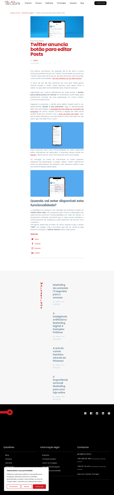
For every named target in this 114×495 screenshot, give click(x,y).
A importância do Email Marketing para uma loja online (60, 384)
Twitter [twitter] (34, 239)
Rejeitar (26, 486)
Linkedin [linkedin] (35, 252)
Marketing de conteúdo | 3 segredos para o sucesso (60, 291)
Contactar (100, 3)
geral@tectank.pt (84, 454)
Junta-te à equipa (49, 463)
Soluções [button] (73, 3)
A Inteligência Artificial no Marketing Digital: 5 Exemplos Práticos (60, 323)
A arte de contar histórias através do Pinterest (59, 355)
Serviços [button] (38, 3)
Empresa (28, 3)
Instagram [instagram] (35, 248)
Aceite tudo (39, 486)
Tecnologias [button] (61, 3)
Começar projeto (49, 459)
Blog (82, 3)
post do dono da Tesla (69, 114)
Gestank (8, 463)
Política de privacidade (51, 470)
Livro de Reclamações (51, 467)
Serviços (8, 459)
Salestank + (10, 467)
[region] (26, 479)
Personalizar (13, 486)
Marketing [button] (49, 3)
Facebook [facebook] (35, 243)
